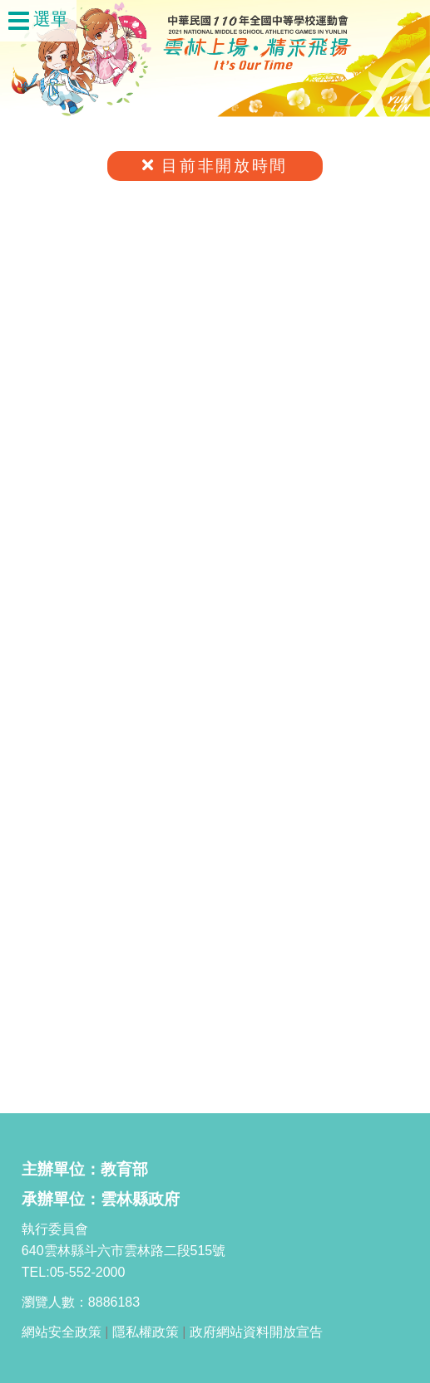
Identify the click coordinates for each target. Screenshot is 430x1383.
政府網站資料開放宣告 (256, 1332)
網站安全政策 (61, 1332)
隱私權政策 (145, 1332)
